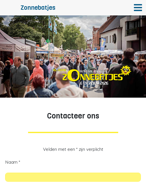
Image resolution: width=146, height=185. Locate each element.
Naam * (12, 162)
